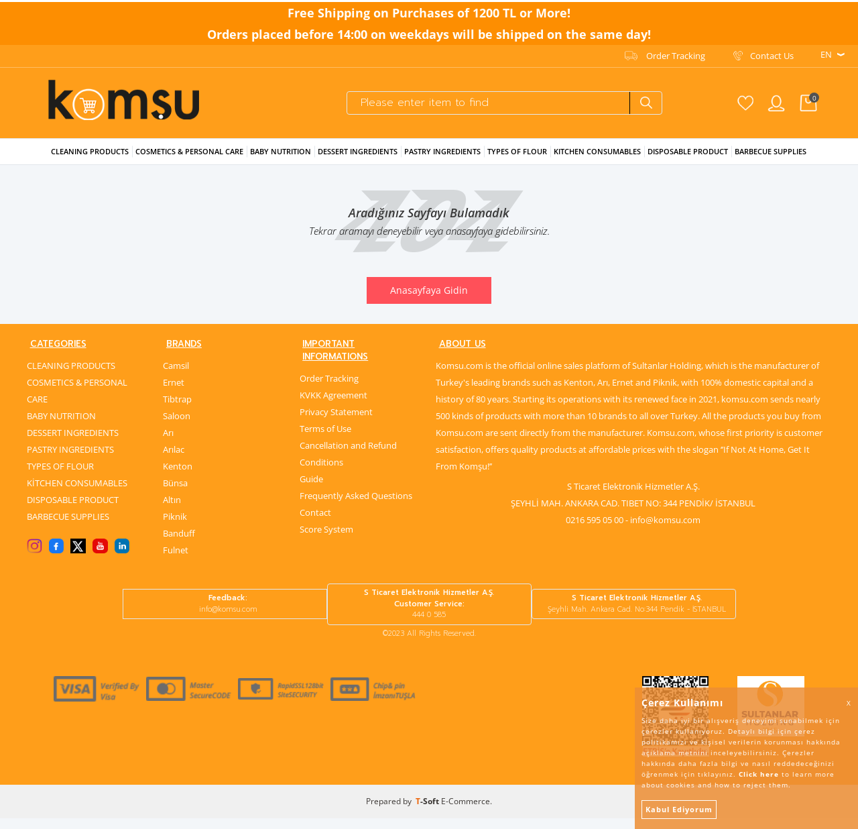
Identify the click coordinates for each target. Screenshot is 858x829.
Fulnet (175, 560)
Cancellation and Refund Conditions (348, 451)
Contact (315, 510)
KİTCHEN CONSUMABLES (77, 493)
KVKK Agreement (333, 392)
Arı (168, 443)
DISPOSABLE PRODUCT (73, 510)
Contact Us (772, 54)
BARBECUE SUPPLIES (68, 526)
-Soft (428, 812)
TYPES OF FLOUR (60, 476)
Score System (326, 526)
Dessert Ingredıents (357, 159)
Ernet (173, 392)
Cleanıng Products (90, 159)
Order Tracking (675, 54)
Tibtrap (177, 409)
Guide (311, 476)
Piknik (175, 526)
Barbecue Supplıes (770, 159)
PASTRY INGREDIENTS (70, 459)
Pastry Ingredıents (442, 159)
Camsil (176, 376)
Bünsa (175, 493)
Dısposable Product (688, 159)
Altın (172, 510)
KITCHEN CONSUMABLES (597, 159)
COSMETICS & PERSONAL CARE (77, 400)
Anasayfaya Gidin (429, 298)
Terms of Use (325, 426)
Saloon (176, 426)
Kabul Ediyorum (679, 809)
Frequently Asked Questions (356, 493)
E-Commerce (465, 812)
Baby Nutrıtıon (280, 159)
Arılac (173, 459)
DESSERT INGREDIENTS (73, 443)
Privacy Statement (336, 409)
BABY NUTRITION (61, 426)
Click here (759, 774)
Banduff (179, 543)
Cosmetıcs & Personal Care (189, 159)
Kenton (177, 476)
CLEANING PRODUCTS (71, 376)
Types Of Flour (517, 159)
